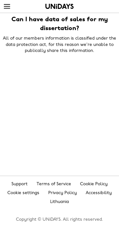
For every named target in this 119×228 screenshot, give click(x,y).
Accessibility (99, 193)
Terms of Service (53, 184)
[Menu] (7, 6)
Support (19, 184)
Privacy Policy (62, 193)
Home (59, 6)
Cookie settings (23, 193)
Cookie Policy (94, 184)
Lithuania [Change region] (59, 202)
